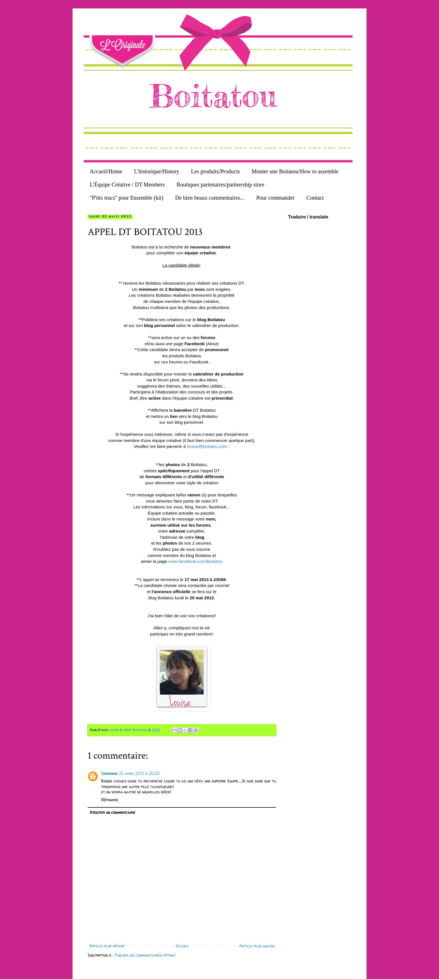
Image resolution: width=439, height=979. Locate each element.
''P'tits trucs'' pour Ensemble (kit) (126, 198)
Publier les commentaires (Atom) (145, 955)
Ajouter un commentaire (112, 812)
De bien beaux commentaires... (209, 198)
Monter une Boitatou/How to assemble (295, 171)
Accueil (182, 945)
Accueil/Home (106, 171)
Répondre (109, 799)
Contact (315, 198)
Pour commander (275, 198)
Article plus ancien (256, 945)
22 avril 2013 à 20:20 (139, 773)
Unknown (109, 773)
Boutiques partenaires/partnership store (220, 184)
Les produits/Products (215, 171)
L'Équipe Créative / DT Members (127, 184)
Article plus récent (107, 945)
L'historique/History (156, 171)
